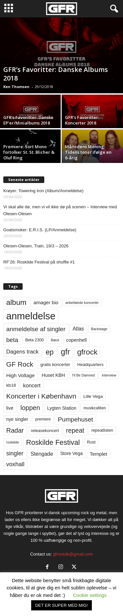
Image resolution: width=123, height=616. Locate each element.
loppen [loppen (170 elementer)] (30, 407)
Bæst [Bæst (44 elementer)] (55, 340)
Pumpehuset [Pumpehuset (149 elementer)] (75, 419)
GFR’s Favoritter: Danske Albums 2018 (55, 73)
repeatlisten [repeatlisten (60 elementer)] (102, 430)
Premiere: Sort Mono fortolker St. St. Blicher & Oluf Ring (28, 152)
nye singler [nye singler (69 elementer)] (17, 419)
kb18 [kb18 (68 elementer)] (11, 385)
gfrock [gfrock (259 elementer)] (87, 352)
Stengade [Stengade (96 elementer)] (42, 454)
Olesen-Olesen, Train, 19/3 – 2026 (36, 245)
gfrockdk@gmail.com (73, 554)
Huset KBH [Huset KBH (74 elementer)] (53, 375)
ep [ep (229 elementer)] (49, 352)
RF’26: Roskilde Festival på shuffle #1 (39, 262)
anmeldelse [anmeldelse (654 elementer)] (30, 315)
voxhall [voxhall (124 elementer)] (15, 464)
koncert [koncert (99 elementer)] (31, 385)
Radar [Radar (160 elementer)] (15, 430)
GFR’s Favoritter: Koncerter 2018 (82, 120)
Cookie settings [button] (90, 595)
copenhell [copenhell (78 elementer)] (76, 340)
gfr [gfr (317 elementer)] (65, 351)
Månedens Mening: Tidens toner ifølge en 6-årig (88, 152)
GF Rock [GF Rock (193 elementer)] (19, 364)
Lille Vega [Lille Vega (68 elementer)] (93, 396)
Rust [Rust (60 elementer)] (91, 442)
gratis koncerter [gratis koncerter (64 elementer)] (55, 364)
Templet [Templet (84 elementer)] (98, 454)
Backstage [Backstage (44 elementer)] (99, 329)
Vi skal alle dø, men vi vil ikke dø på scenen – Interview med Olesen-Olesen (60, 210)
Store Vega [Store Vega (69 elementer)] (71, 453)
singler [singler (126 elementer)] (15, 453)
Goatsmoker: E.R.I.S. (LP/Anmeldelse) (39, 229)
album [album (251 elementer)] (16, 302)
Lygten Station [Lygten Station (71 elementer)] (61, 408)
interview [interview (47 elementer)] (109, 375)
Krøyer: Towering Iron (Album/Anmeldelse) (43, 190)
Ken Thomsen (16, 86)
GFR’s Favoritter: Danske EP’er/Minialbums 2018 (28, 120)
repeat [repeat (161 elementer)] (75, 430)
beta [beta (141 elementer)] (12, 339)
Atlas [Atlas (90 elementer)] (78, 328)
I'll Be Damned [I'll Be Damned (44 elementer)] (83, 375)
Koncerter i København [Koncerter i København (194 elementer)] (41, 396)
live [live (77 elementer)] (9, 408)
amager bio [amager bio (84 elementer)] (45, 302)
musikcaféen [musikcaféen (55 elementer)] (94, 408)
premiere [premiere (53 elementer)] (43, 419)
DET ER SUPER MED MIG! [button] (61, 605)
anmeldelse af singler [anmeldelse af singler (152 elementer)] (36, 329)
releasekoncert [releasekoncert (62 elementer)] (45, 430)
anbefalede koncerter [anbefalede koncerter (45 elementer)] (82, 303)
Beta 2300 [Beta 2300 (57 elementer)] (34, 340)
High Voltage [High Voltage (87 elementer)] (20, 375)
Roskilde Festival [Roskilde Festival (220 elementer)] (53, 442)
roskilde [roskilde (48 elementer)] (12, 442)
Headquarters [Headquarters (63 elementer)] (90, 364)
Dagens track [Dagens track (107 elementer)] (22, 352)
